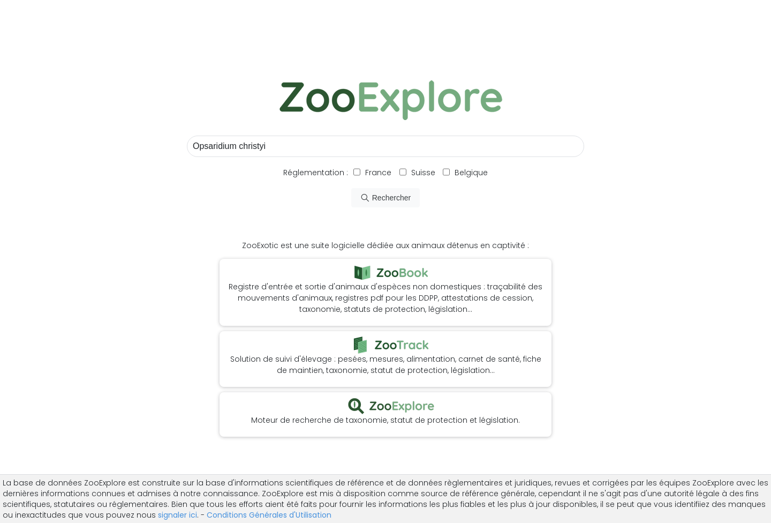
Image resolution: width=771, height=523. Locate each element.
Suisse (423, 172)
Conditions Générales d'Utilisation (269, 515)
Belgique (470, 172)
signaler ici (177, 515)
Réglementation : (315, 172)
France (377, 172)
